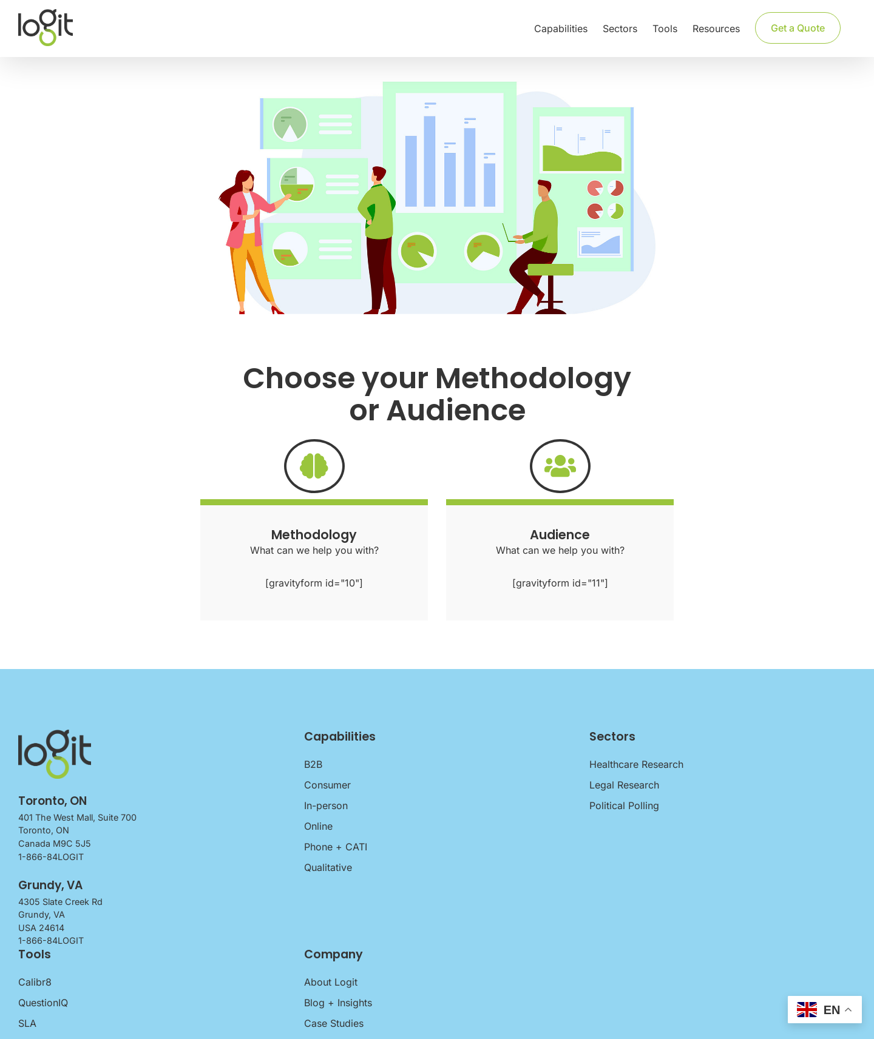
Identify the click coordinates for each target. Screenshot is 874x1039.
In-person (326, 805)
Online (318, 826)
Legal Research (624, 785)
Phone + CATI (335, 847)
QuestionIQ (43, 1003)
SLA (27, 1023)
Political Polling (624, 805)
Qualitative (328, 867)
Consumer (327, 785)
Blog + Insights (338, 1003)
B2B (313, 764)
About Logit (330, 982)
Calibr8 (35, 982)
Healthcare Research (636, 764)
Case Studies (334, 1023)
